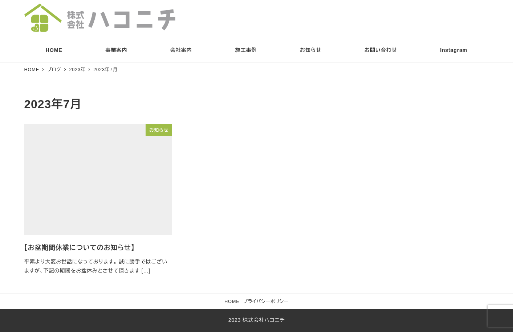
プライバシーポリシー (266, 301)
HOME (232, 301)
